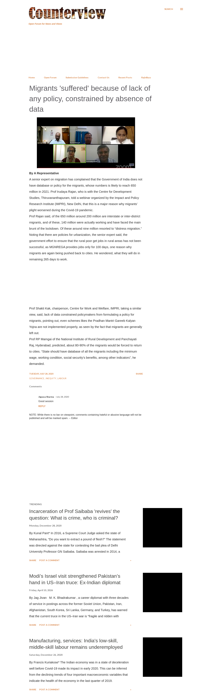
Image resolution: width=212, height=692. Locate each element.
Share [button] (139, 373)
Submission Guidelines (77, 77)
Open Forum (50, 77)
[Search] (168, 9)
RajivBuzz (146, 77)
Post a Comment (49, 560)
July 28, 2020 (62, 396)
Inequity (51, 378)
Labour (62, 378)
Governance (37, 378)
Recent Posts (125, 77)
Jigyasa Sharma (46, 396)
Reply (41, 406)
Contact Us (103, 77)
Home (32, 77)
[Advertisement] (106, 50)
